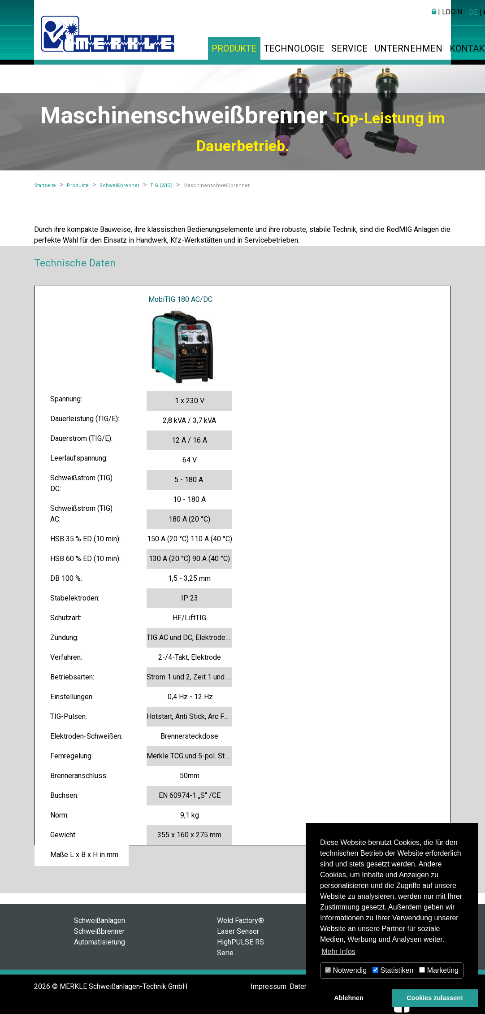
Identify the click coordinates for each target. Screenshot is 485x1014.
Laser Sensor (238, 931)
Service (349, 48)
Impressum (268, 986)
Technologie (294, 48)
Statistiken (392, 970)
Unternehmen (408, 48)
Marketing (439, 970)
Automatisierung (99, 942)
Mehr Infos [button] (338, 951)
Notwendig (346, 970)
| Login (447, 12)
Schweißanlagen (99, 920)
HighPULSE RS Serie (240, 947)
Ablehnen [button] (349, 997)
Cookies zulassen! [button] (435, 997)
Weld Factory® (240, 920)
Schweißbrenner (99, 931)
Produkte (234, 48)
